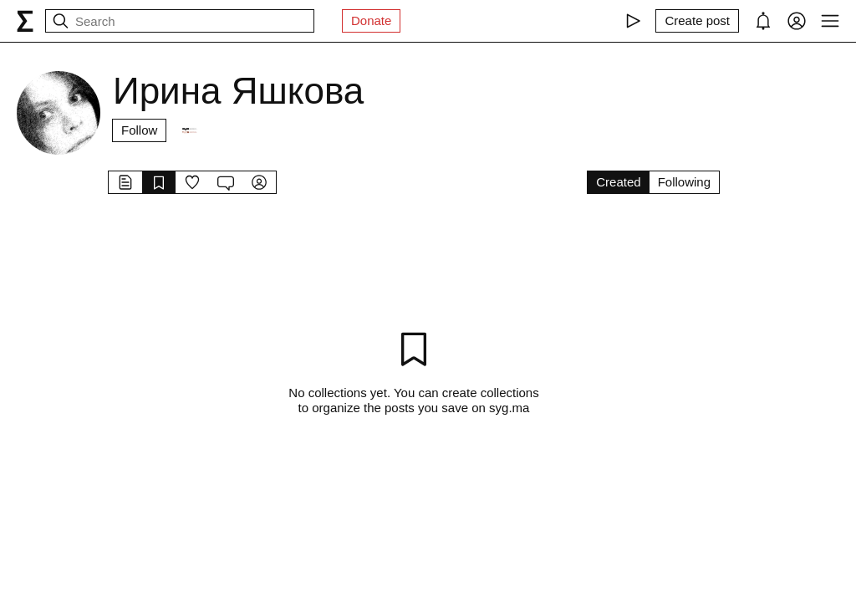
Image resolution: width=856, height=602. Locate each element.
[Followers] (189, 130)
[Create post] (697, 21)
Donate (371, 20)
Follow (139, 130)
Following (684, 182)
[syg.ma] (25, 21)
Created (618, 182)
